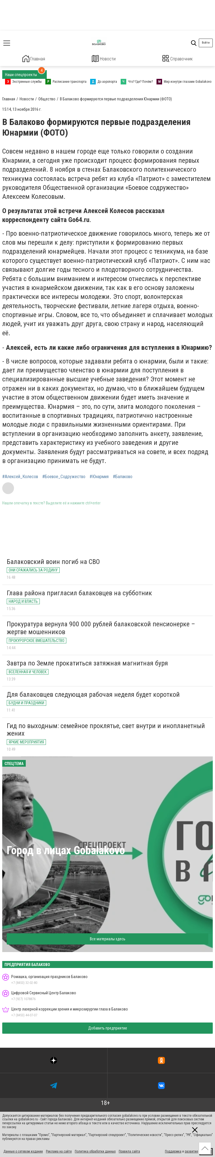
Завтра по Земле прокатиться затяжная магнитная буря (87, 663)
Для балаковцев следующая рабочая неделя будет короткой (93, 694)
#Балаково (122, 476)
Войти (206, 42)
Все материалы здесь (107, 938)
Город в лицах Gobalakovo (66, 849)
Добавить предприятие (107, 1027)
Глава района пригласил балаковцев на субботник (79, 592)
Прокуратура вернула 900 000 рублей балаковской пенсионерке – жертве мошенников (101, 627)
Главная (34, 58)
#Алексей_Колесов (20, 476)
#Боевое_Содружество (63, 476)
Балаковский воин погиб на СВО (53, 561)
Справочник (177, 58)
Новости (103, 58)
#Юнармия (99, 476)
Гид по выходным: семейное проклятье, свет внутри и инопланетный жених (106, 729)
